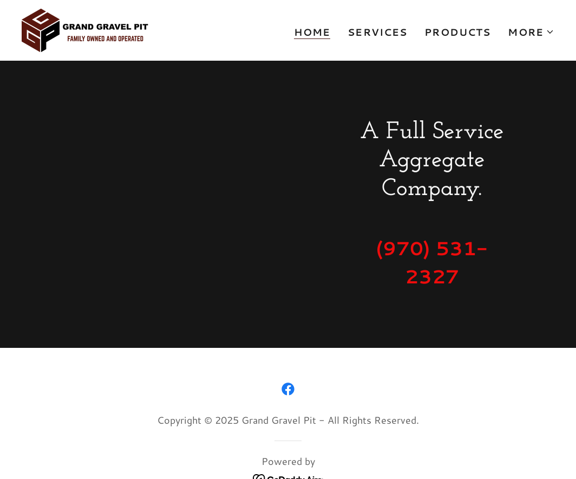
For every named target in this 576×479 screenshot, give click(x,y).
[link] (85, 29)
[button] (531, 31)
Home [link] (312, 32)
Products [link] (457, 32)
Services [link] (377, 32)
